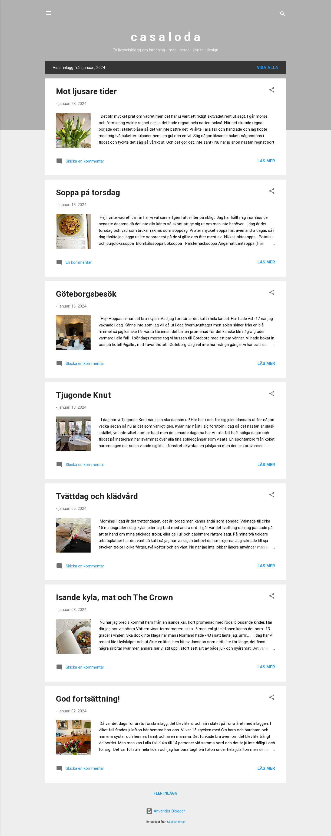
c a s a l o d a (165, 37)
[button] (272, 91)
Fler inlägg (165, 793)
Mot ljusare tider (86, 91)
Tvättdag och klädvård (97, 496)
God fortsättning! (88, 698)
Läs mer (266, 160)
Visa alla (267, 67)
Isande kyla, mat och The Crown (114, 597)
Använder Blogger (165, 811)
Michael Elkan (176, 822)
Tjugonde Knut (83, 395)
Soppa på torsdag (88, 192)
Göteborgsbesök (86, 294)
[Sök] (282, 14)
